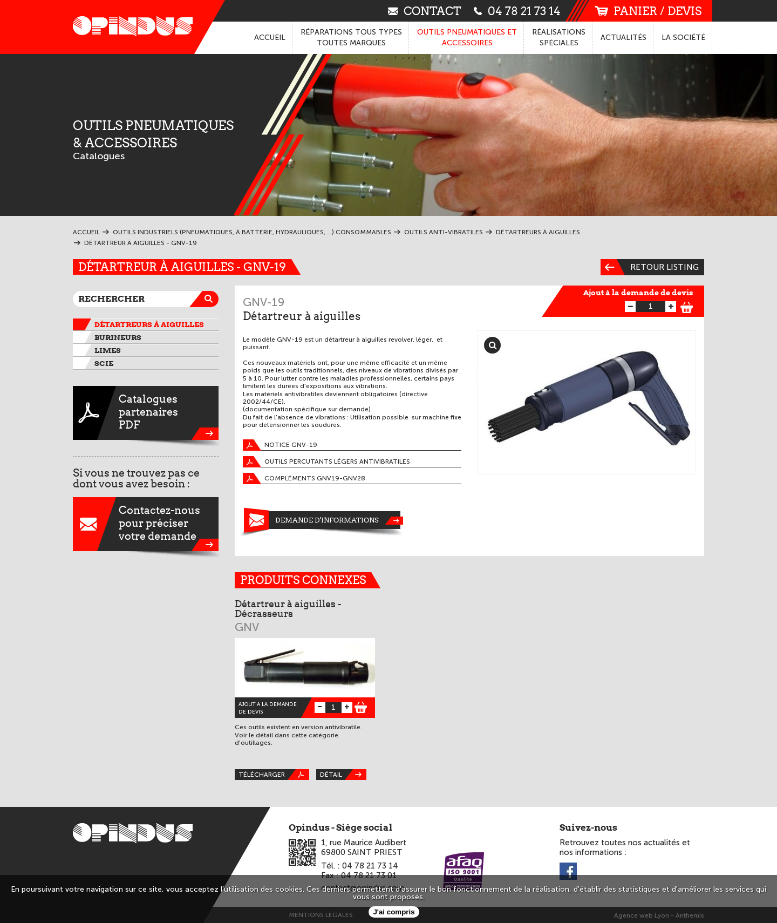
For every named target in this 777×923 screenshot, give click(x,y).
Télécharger (273, 774)
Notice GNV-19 (280, 445)
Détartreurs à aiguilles (149, 324)
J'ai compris (393, 912)
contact (424, 10)
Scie (103, 363)
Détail (343, 774)
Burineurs (117, 337)
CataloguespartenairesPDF (146, 413)
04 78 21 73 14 (517, 10)
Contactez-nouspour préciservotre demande (146, 524)
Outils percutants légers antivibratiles (326, 461)
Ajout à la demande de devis (638, 292)
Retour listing (650, 267)
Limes (107, 350)
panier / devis (648, 11)
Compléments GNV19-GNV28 (304, 478)
